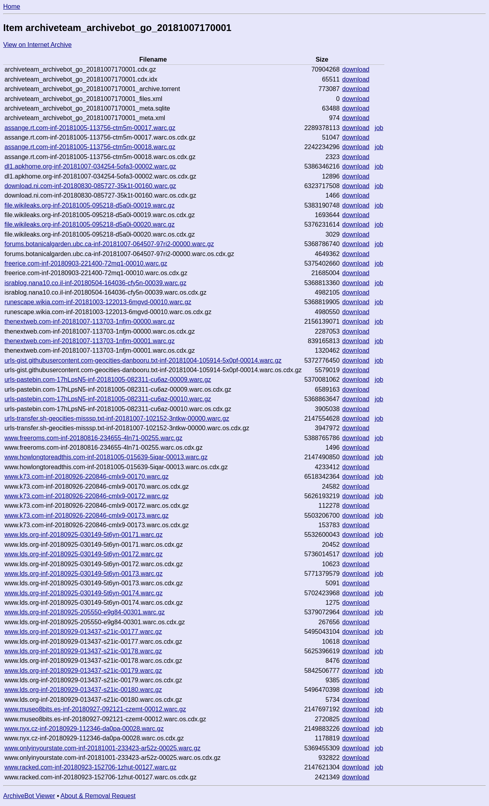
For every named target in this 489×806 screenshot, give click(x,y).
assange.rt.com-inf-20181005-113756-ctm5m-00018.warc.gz (89, 147)
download (356, 69)
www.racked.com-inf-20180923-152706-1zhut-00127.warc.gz (90, 767)
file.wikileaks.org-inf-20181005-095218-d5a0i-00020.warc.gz (89, 224)
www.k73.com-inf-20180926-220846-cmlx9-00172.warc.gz (86, 496)
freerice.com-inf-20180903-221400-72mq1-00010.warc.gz (85, 263)
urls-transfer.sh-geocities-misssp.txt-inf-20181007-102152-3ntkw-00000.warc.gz (116, 418)
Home (11, 6)
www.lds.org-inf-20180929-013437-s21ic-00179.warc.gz (83, 670)
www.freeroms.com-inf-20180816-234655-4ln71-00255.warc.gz (93, 438)
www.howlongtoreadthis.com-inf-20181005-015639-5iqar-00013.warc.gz (106, 457)
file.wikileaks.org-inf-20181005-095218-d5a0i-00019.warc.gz (89, 205)
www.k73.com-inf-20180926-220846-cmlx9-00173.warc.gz (86, 515)
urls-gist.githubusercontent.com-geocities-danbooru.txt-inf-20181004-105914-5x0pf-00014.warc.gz (142, 360)
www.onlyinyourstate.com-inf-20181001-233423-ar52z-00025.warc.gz (102, 748)
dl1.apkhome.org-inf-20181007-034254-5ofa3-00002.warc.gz (90, 166)
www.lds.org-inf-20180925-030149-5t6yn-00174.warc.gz (83, 593)
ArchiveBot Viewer (29, 795)
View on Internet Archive (37, 44)
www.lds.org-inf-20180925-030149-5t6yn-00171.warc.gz (83, 534)
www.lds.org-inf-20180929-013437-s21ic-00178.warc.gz (83, 651)
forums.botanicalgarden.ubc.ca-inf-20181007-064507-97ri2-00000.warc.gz (109, 244)
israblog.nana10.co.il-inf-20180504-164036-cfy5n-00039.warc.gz (95, 283)
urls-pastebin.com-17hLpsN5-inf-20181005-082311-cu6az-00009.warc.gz (107, 379)
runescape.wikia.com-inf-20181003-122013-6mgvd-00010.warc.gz (97, 302)
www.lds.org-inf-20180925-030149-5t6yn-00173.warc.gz (83, 573)
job (379, 127)
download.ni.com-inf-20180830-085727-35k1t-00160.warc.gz (90, 186)
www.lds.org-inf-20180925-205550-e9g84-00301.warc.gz (84, 612)
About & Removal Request (98, 795)
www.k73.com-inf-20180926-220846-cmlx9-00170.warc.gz (86, 476)
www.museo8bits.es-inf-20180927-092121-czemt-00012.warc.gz (95, 709)
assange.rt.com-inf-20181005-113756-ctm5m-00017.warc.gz (89, 127)
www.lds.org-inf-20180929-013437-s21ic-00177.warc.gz (83, 631)
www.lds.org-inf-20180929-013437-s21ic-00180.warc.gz (83, 689)
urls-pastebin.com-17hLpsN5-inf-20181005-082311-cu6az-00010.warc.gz (107, 399)
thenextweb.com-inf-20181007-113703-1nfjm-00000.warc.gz (89, 321)
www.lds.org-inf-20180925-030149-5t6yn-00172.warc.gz (83, 554)
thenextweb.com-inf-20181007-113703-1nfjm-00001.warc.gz (89, 341)
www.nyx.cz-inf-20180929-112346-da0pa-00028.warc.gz (84, 728)
